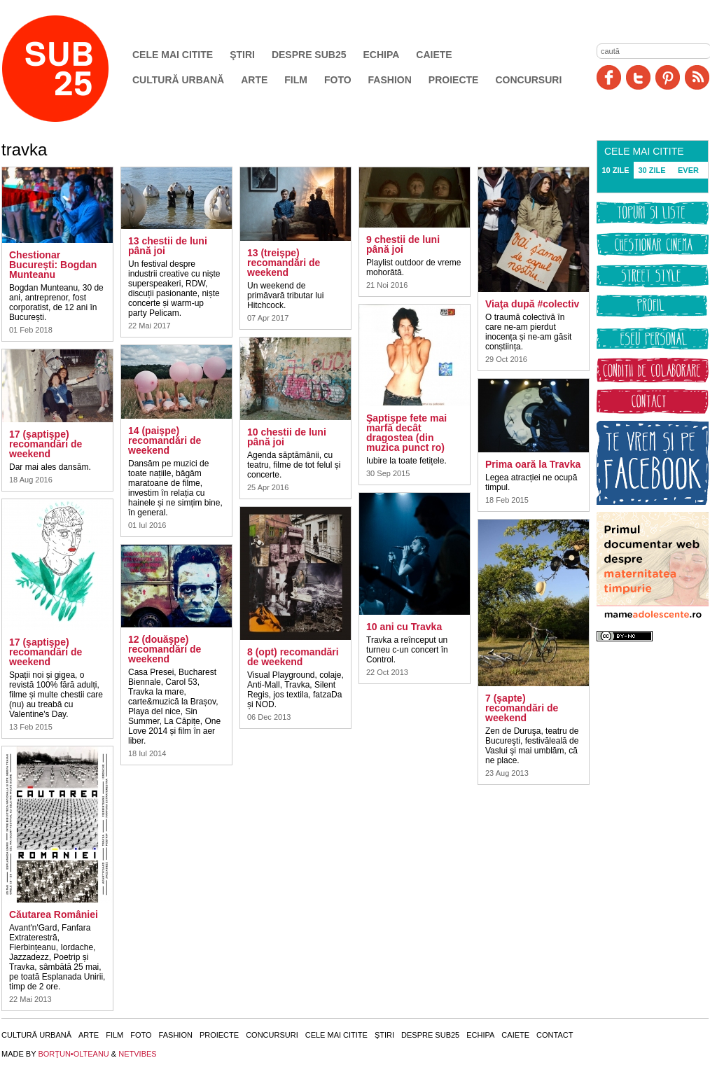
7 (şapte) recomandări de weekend (521, 707)
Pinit (667, 77)
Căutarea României (53, 914)
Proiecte (454, 79)
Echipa (381, 54)
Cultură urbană (178, 79)
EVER (688, 170)
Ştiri (242, 54)
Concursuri (528, 79)
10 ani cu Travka (404, 626)
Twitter (638, 77)
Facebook (609, 77)
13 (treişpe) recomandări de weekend (283, 262)
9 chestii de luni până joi (403, 244)
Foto (337, 79)
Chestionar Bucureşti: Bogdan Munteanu (53, 264)
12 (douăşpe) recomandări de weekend (164, 649)
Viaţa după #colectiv (532, 303)
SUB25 (71, 69)
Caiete (434, 54)
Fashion (390, 79)
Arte (254, 79)
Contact (554, 1035)
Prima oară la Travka (532, 464)
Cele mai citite (172, 54)
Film (295, 79)
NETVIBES (137, 1054)
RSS (697, 77)
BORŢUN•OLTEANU (73, 1054)
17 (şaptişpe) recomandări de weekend (45, 444)
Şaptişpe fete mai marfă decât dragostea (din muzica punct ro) (406, 432)
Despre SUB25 (309, 54)
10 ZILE (615, 170)
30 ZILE (651, 170)
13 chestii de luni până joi (167, 245)
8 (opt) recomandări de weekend (293, 656)
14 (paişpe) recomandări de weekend (164, 440)
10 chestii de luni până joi (286, 436)
